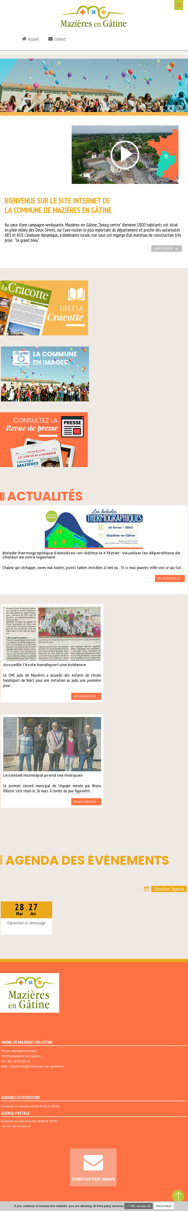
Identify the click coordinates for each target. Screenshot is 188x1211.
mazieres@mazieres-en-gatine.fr (37, 1066)
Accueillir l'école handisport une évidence (44, 664)
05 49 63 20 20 (19, 1061)
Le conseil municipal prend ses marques (43, 775)
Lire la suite (164, 249)
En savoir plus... (170, 578)
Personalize (164, 1206)
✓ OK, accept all (138, 1206)
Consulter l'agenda (169, 889)
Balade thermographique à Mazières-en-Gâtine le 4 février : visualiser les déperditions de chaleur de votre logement (91, 555)
